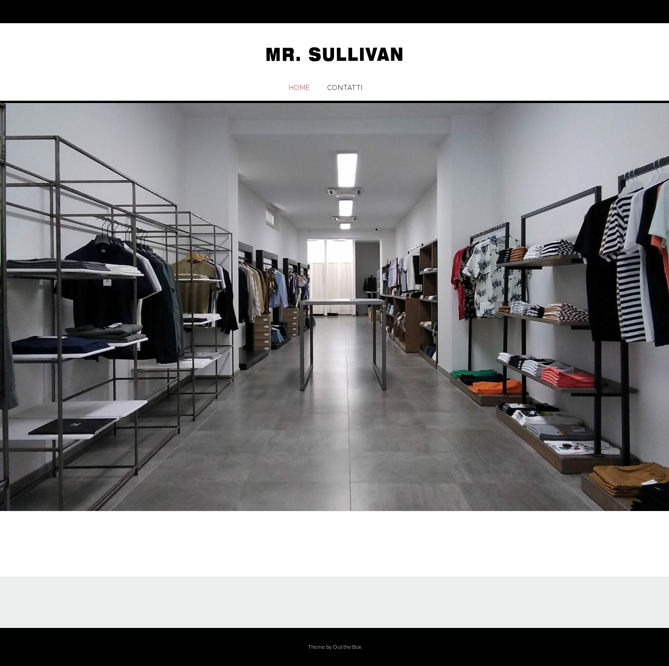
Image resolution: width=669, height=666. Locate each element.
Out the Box (347, 646)
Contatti (345, 87)
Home (299, 87)
